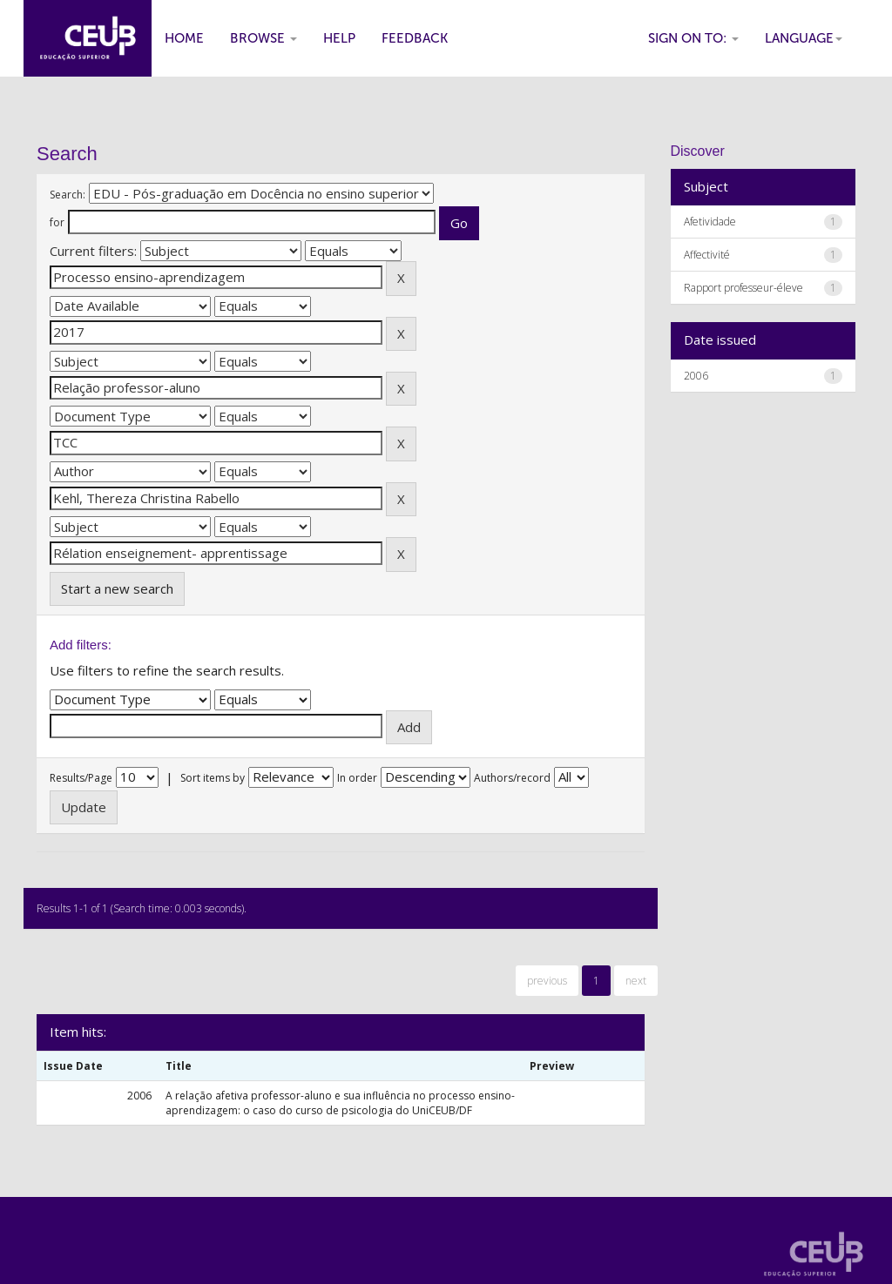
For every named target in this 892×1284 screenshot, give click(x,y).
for (57, 222)
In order (357, 777)
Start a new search (117, 588)
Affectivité (707, 254)
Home (184, 38)
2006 (696, 375)
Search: (67, 194)
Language (803, 38)
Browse (263, 38)
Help (339, 38)
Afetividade (710, 221)
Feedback (415, 38)
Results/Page (81, 777)
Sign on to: (693, 38)
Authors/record (512, 777)
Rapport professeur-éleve (743, 287)
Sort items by (212, 777)
